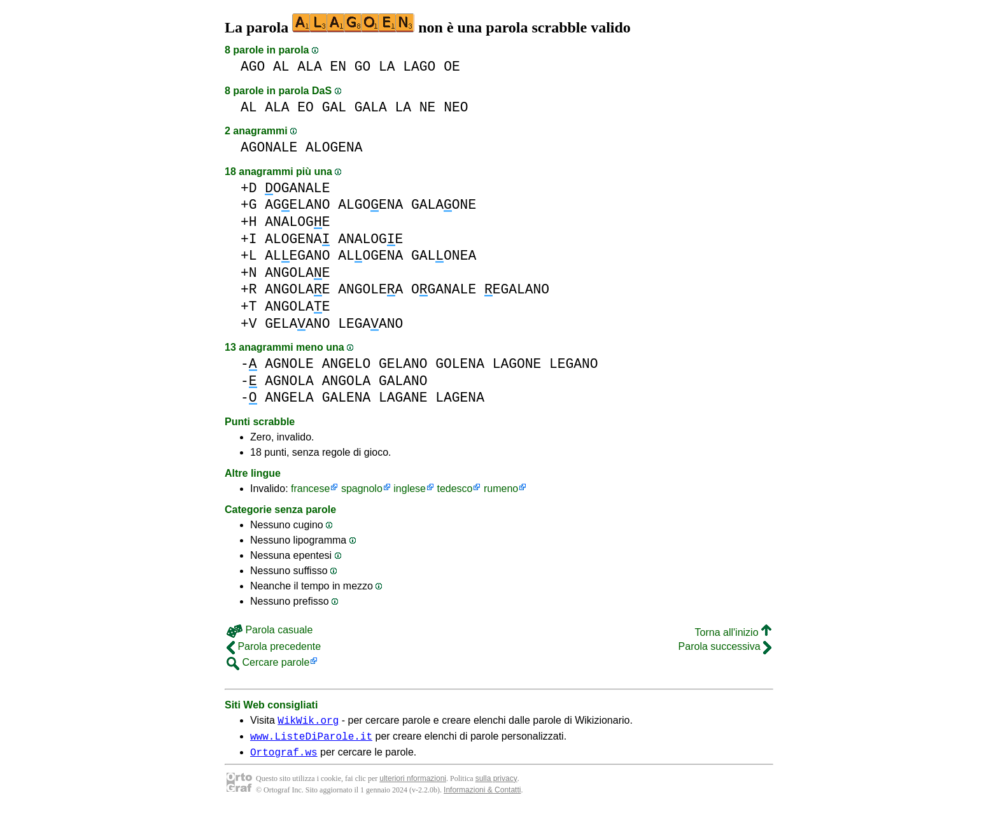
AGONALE (269, 147)
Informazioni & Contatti (482, 795)
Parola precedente (274, 646)
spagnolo (362, 488)
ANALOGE (297, 222)
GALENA (346, 397)
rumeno (501, 488)
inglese (409, 488)
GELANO (403, 364)
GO (363, 66)
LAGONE (517, 364)
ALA (309, 66)
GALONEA (443, 255)
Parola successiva (724, 646)
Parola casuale (270, 629)
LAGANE (403, 397)
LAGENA (459, 397)
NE (427, 107)
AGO (253, 66)
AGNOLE (289, 364)
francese (310, 488)
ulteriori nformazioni (412, 784)
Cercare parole (268, 662)
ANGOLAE (297, 273)
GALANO (403, 381)
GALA (371, 107)
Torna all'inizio (733, 632)
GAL (334, 107)
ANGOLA (346, 381)
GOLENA (459, 364)
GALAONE (443, 204)
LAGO (419, 66)
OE (452, 66)
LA (387, 66)
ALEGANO (297, 255)
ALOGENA (334, 147)
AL (281, 66)
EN (338, 66)
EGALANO (516, 289)
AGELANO (297, 204)
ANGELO (346, 364)
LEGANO (573, 364)
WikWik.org (308, 722)
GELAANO (297, 323)
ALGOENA (370, 204)
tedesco (454, 488)
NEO (456, 107)
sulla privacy (496, 784)
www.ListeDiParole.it (311, 740)
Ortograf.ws (284, 757)
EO (305, 107)
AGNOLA (289, 381)
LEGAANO (370, 323)
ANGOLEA (370, 289)
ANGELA (289, 397)
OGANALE (297, 188)
